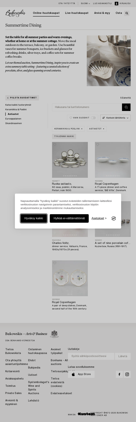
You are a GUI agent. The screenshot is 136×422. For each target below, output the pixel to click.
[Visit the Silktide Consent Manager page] (113, 218)
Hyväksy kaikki (33, 218)
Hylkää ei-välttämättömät (69, 218)
